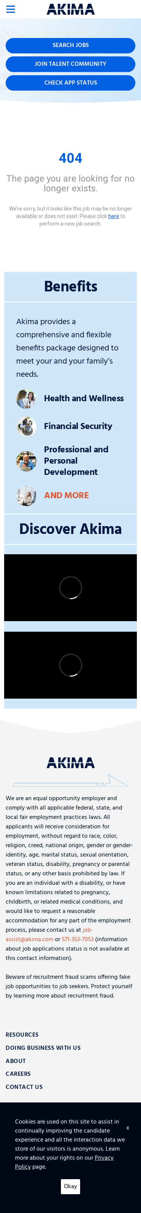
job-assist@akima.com (49, 935)
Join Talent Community (70, 64)
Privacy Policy (21, 1191)
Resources (22, 1035)
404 (70, 158)
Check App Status (70, 83)
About (16, 1061)
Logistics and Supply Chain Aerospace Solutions (70, 1121)
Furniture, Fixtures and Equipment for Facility (70, 1148)
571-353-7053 (78, 940)
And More (66, 496)
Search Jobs (71, 45)
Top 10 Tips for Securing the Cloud (70, 1135)
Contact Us (24, 1087)
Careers (18, 1074)
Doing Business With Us (43, 1048)
